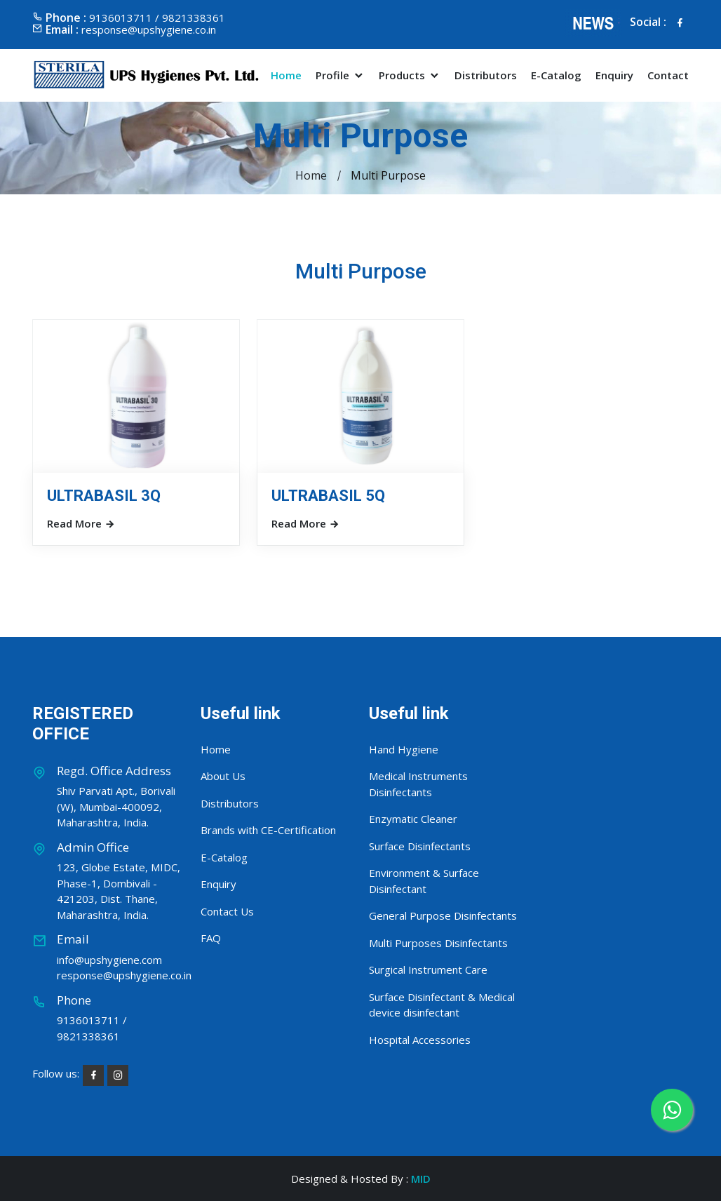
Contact (668, 75)
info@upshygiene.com (109, 960)
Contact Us (227, 911)
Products (409, 75)
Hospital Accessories (420, 1040)
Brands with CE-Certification (268, 830)
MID (421, 1179)
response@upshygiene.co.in (148, 29)
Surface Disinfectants (420, 846)
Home (286, 75)
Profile (340, 75)
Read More (81, 523)
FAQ (211, 938)
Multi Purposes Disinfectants (438, 943)
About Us (223, 776)
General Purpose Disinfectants (443, 915)
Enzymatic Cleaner (413, 819)
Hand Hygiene (403, 749)
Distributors (485, 75)
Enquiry (614, 75)
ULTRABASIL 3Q (104, 495)
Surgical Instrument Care (428, 969)
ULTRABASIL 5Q (328, 495)
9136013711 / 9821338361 (92, 1028)
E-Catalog (556, 75)
